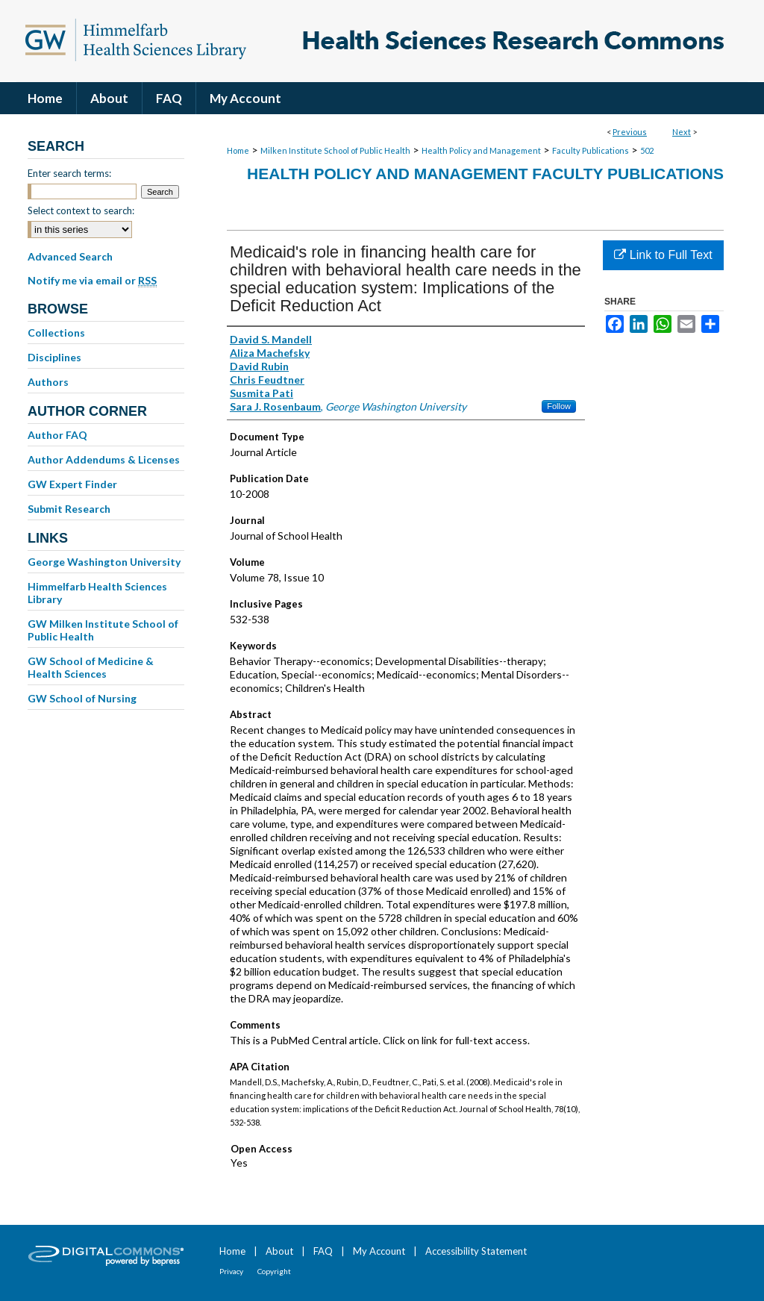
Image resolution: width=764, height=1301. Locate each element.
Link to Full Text (663, 255)
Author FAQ (57, 434)
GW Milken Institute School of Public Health (103, 630)
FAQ (323, 1251)
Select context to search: (81, 210)
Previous (630, 132)
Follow (559, 406)
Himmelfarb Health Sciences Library (97, 592)
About (279, 1251)
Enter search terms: (69, 173)
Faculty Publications (590, 150)
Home (238, 150)
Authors (48, 381)
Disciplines (54, 357)
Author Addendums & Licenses (104, 459)
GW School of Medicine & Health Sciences (91, 667)
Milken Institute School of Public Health (335, 150)
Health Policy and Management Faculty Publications (485, 173)
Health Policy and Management (481, 150)
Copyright (274, 1271)
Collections (56, 332)
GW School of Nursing (82, 698)
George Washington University (104, 561)
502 (647, 150)
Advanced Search (70, 256)
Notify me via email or (92, 280)
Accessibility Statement (476, 1251)
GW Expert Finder (72, 484)
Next (681, 132)
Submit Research (69, 508)
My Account (379, 1251)
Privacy (231, 1271)
